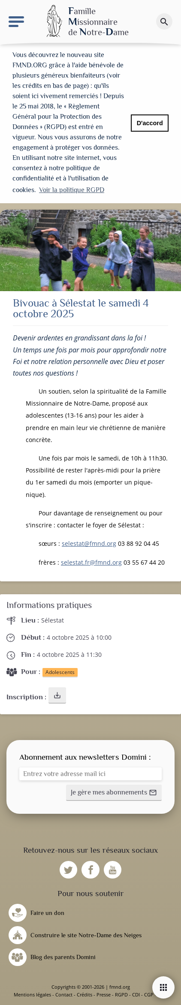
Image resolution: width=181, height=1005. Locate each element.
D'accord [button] (150, 123)
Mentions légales (32, 994)
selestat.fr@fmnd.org (91, 562)
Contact (63, 994)
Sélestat (52, 620)
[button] (57, 695)
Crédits (84, 994)
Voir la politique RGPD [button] (71, 190)
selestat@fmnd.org (89, 543)
